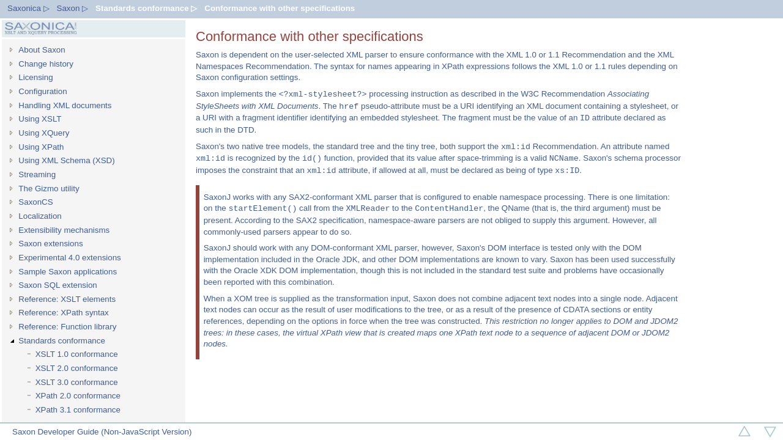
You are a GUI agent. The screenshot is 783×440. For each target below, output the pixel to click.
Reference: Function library (67, 326)
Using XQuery (43, 133)
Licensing (35, 77)
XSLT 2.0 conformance (76, 368)
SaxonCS (35, 202)
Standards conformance (61, 340)
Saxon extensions (50, 243)
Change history (45, 63)
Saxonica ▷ (28, 8)
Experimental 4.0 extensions (69, 257)
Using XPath (41, 147)
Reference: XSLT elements (67, 299)
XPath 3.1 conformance (78, 409)
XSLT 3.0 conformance (76, 382)
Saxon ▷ (73, 8)
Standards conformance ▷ (146, 8)
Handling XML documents (64, 105)
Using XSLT (39, 118)
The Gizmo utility (48, 188)
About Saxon (41, 49)
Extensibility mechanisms (63, 230)
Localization (39, 216)
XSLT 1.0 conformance (76, 354)
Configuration (42, 91)
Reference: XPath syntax (63, 312)
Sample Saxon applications (67, 271)
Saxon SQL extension (57, 285)
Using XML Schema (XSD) (66, 160)
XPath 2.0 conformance (78, 395)
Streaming (37, 174)
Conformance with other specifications (279, 8)
